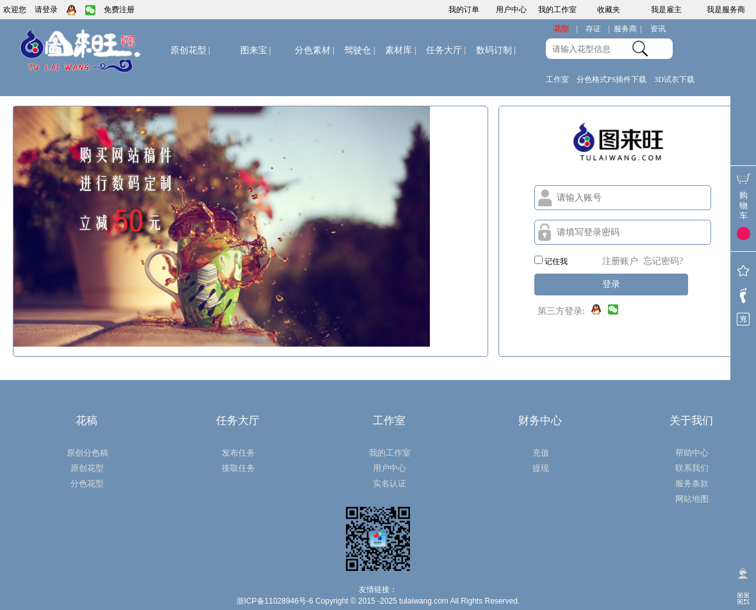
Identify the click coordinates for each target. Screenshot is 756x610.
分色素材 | (314, 50)
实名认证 (389, 483)
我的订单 (463, 9)
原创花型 (190, 50)
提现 (540, 468)
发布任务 (238, 453)
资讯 (658, 28)
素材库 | (400, 50)
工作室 (557, 79)
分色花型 (87, 483)
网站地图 (692, 499)
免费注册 (119, 9)
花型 (566, 29)
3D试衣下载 (674, 79)
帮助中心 (692, 453)
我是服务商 (726, 9)
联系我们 (692, 468)
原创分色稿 (87, 453)
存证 (598, 29)
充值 (540, 453)
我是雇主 (666, 9)
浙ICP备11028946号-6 (274, 601)
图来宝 (255, 50)
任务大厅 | (446, 50)
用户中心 (511, 9)
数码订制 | (496, 50)
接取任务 (238, 468)
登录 (611, 284)
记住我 (551, 261)
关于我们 (691, 421)
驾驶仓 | (359, 50)
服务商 (628, 29)
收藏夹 (608, 9)
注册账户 (620, 261)
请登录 (46, 9)
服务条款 (692, 483)
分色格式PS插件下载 (611, 79)
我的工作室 (557, 9)
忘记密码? (663, 261)
